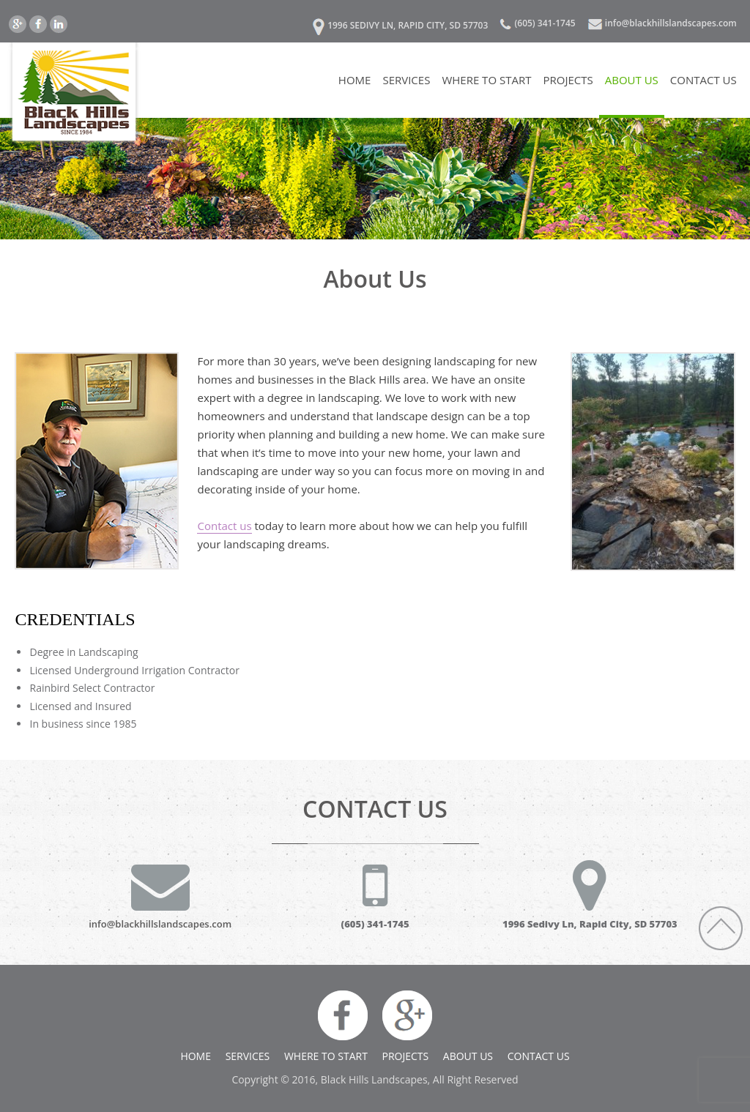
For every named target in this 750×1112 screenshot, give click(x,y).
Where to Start (486, 79)
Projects (568, 79)
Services (406, 79)
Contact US (703, 79)
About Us (631, 79)
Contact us (224, 525)
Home (354, 79)
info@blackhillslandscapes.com (671, 23)
